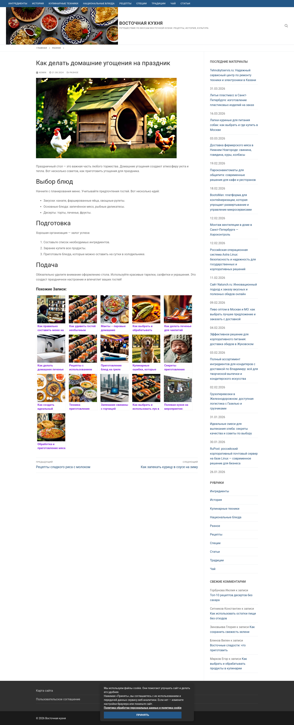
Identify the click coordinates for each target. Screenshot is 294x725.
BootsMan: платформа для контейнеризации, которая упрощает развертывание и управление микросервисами (231, 202)
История (216, 500)
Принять (142, 714)
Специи (215, 543)
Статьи (215, 551)
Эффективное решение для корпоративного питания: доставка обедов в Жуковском (232, 339)
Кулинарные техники (224, 508)
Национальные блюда (225, 517)
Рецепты (216, 534)
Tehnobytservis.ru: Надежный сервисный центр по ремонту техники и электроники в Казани (233, 75)
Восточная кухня (141, 23)
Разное (56, 48)
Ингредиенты (219, 491)
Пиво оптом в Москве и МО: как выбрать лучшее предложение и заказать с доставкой (233, 314)
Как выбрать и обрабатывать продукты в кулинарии (228, 663)
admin (41, 72)
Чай (212, 569)
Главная (42, 48)
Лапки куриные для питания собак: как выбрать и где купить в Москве (234, 125)
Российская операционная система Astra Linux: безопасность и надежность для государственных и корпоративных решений (233, 259)
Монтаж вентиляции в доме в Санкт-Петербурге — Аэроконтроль (231, 229)
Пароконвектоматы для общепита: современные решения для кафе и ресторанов (233, 175)
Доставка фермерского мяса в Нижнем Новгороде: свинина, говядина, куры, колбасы (231, 150)
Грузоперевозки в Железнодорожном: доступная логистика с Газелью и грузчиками (232, 401)
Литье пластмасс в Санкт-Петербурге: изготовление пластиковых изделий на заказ (232, 100)
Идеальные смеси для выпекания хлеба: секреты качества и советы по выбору (231, 428)
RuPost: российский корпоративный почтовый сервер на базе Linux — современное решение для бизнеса (234, 456)
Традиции (217, 560)
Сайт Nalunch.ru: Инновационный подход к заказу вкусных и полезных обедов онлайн (233, 289)
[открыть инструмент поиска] (286, 26)
